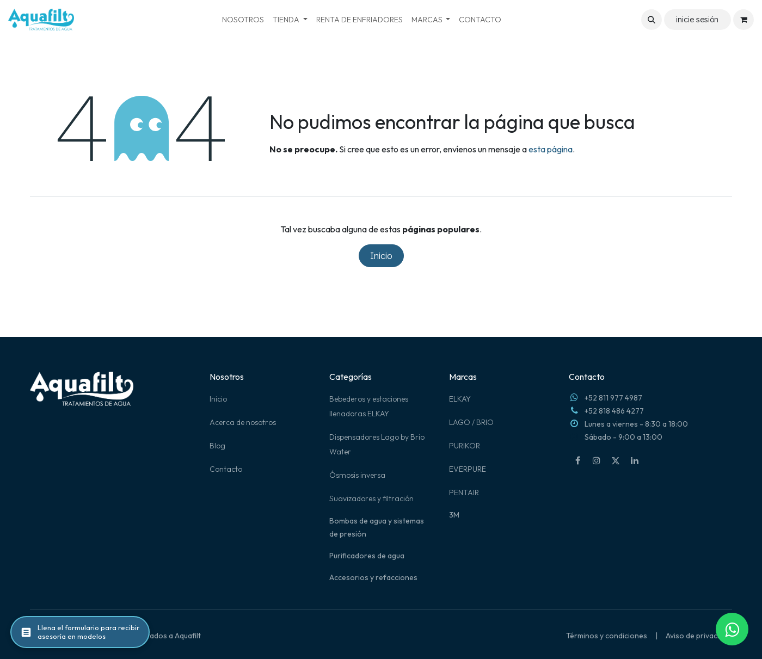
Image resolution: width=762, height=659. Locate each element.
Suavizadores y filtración (371, 498)
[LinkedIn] (634, 460)
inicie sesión (697, 19)
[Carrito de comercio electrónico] (743, 19)
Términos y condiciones (606, 635)
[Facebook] (577, 460)
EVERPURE (467, 469)
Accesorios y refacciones (373, 577)
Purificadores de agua (366, 556)
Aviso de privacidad (699, 635)
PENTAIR (464, 492)
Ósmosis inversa (357, 475)
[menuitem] (243, 20)
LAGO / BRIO (471, 422)
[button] (651, 19)
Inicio (381, 255)
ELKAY (460, 399)
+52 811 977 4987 (613, 398)
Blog (217, 446)
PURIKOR (464, 446)
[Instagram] (596, 460)
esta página (551, 149)
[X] (615, 460)
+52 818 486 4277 (614, 411)
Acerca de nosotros (243, 422)
